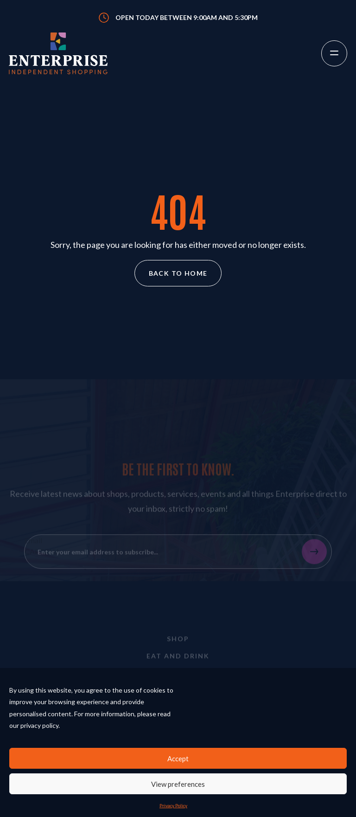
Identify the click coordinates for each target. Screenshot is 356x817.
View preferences (178, 784)
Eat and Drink (178, 662)
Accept (178, 758)
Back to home (178, 273)
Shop (178, 645)
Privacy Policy (173, 805)
